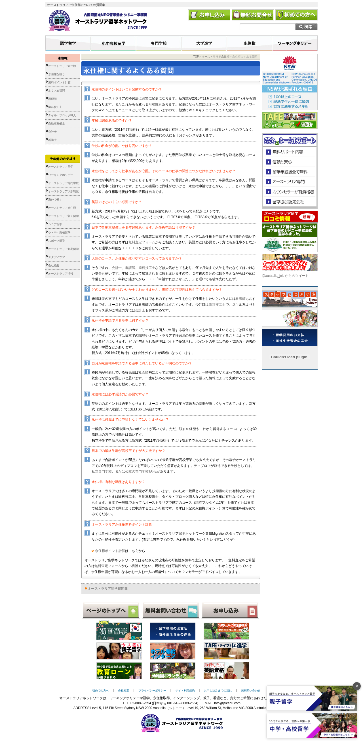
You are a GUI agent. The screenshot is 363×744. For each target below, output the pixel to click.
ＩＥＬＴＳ (130, 248)
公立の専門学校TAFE (141, 471)
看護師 (130, 268)
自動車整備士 (56, 123)
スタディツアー (58, 257)
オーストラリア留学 (60, 166)
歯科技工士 (55, 107)
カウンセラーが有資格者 (289, 192)
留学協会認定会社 (289, 201)
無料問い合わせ (251, 690)
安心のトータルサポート (290, 152)
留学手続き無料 (289, 172)
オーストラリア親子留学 (63, 216)
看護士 (52, 140)
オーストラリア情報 (60, 273)
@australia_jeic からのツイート (285, 276)
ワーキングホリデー (60, 174)
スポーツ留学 (56, 240)
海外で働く (55, 199)
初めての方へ (100, 690)
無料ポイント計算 (59, 82)
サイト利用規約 (185, 690)
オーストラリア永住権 (62, 66)
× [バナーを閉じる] (356, 686)
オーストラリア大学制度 (63, 191)
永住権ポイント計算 (110, 551)
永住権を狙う (56, 74)
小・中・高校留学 (59, 232)
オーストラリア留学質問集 (108, 589)
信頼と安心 (290, 162)
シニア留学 (55, 224)
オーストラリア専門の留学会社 (289, 182)
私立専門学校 (102, 471)
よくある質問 (56, 90)
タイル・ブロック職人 (62, 115)
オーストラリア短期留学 (63, 248)
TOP (196, 56)
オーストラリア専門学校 (63, 183)
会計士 (52, 131)
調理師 (52, 98)
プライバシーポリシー (152, 690)
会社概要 (53, 265)
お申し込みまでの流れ (218, 690)
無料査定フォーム (141, 242)
